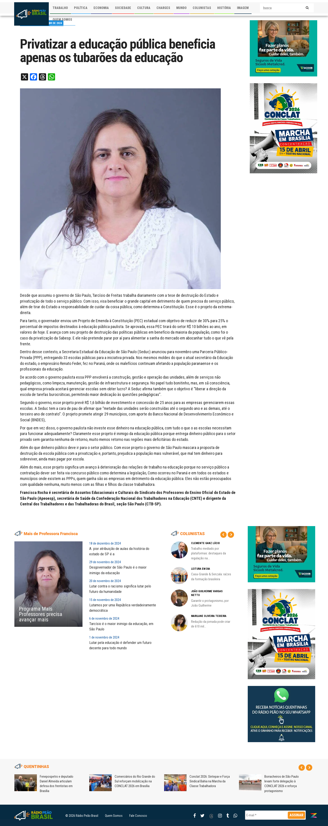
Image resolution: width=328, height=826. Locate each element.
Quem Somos (114, 815)
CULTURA (143, 8)
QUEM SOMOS (62, 19)
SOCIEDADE (123, 8)
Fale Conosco (138, 815)
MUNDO (181, 8)
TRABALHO (60, 8)
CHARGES (163, 8)
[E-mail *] (275, 815)
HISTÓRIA (224, 8)
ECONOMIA (101, 8)
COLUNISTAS (202, 8)
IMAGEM (243, 8)
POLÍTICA (80, 8)
